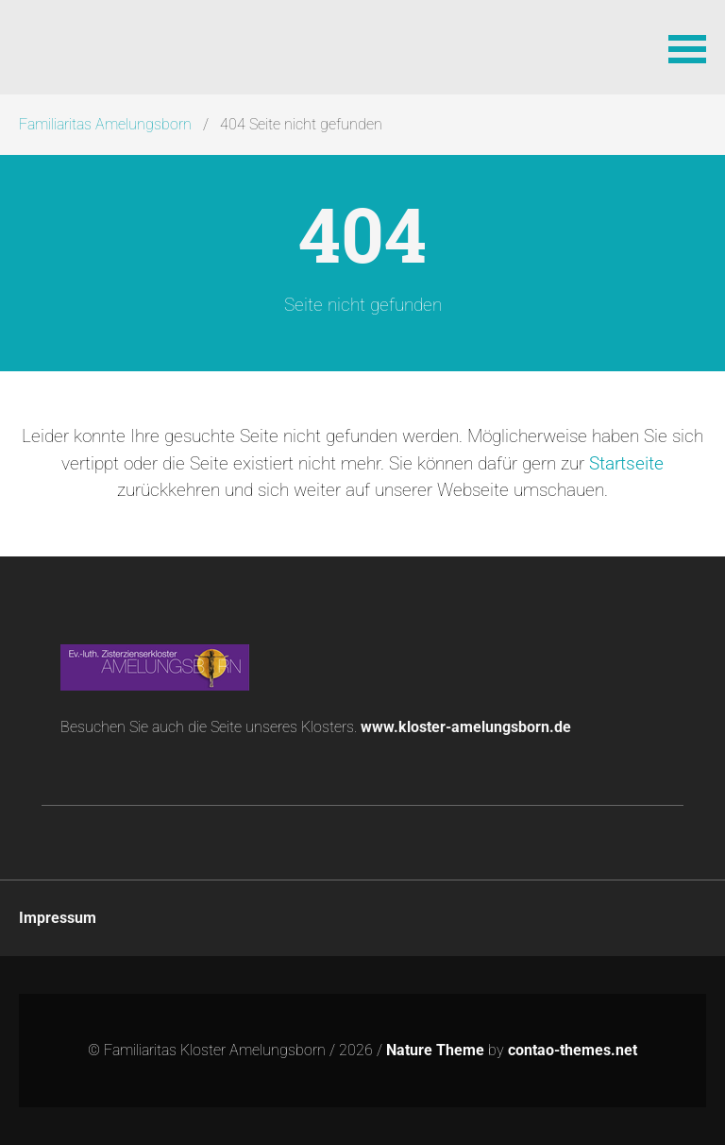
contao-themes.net (572, 1050)
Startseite (626, 463)
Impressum (57, 918)
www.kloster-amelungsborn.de (466, 727)
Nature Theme (435, 1050)
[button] (687, 47)
